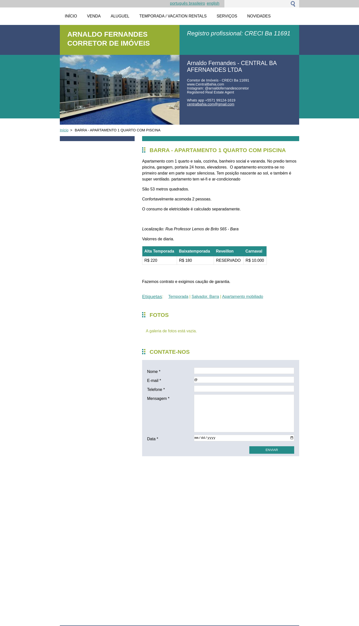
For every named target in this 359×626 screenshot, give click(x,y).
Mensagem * (158, 398)
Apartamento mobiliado (242, 296)
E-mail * (154, 380)
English (213, 3)
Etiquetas (152, 296)
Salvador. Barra (205, 296)
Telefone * (156, 389)
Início (64, 130)
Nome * (153, 371)
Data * (152, 439)
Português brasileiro (187, 3)
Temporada (178, 296)
